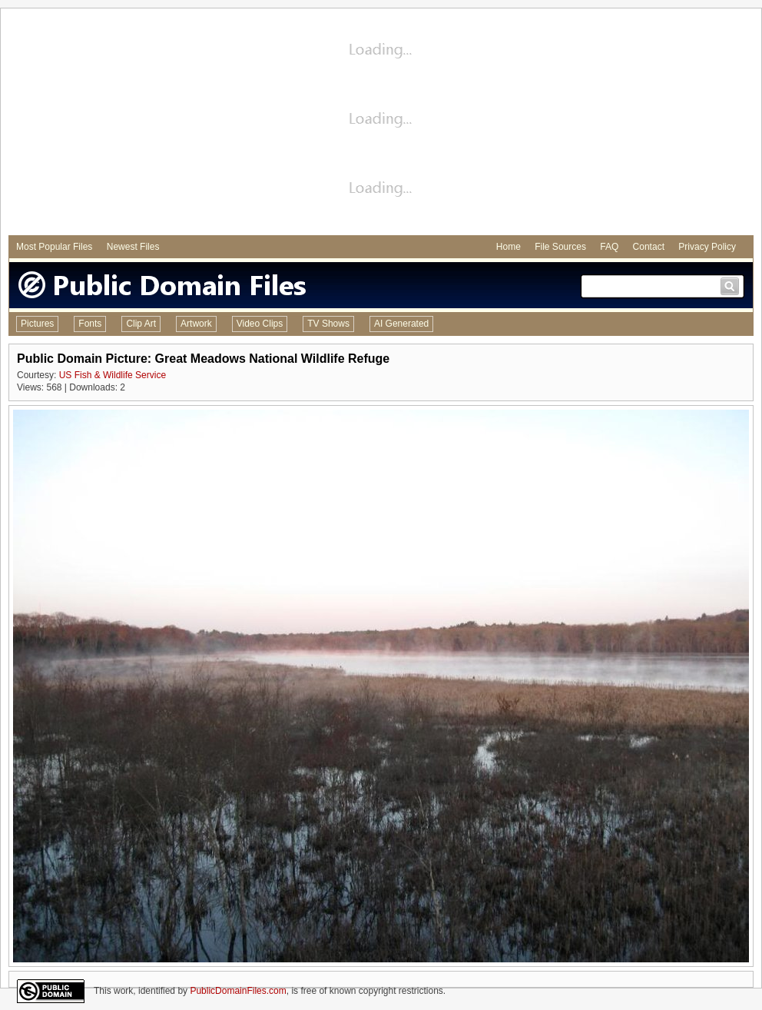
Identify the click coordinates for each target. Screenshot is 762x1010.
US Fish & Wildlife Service (112, 375)
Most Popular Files (54, 246)
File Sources (560, 246)
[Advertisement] (381, 123)
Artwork (196, 323)
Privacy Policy (707, 246)
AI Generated (401, 323)
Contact (648, 246)
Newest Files (133, 246)
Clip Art (141, 323)
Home (508, 246)
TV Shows (328, 323)
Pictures (37, 323)
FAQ (609, 246)
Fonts (89, 323)
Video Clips (260, 323)
